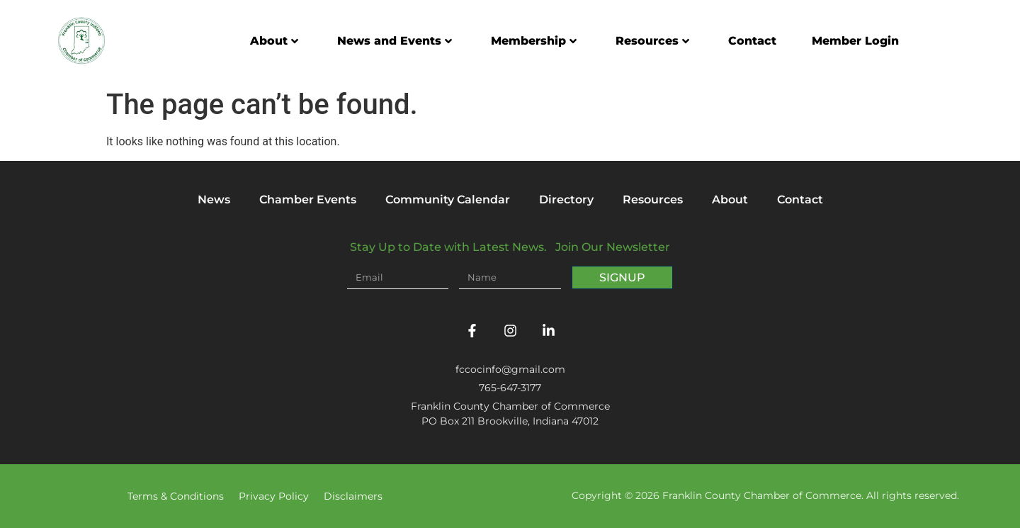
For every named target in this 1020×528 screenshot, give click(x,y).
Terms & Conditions (176, 496)
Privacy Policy (274, 496)
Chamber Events (307, 199)
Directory (566, 199)
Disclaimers (353, 496)
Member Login (855, 40)
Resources (652, 40)
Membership (534, 40)
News (214, 199)
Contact (752, 40)
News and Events (394, 40)
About (274, 40)
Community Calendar (447, 199)
